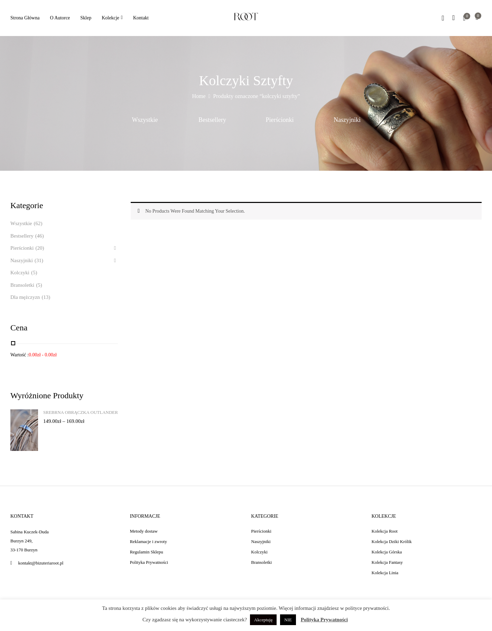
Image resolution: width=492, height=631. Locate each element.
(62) (38, 223)
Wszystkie (145, 119)
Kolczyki (19, 272)
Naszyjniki (347, 119)
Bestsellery (212, 119)
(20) (40, 248)
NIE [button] (288, 619)
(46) (39, 236)
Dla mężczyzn (25, 297)
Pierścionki (280, 119)
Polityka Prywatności (324, 619)
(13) (45, 297)
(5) (34, 272)
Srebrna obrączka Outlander (80, 412)
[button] (477, 18)
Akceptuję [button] (263, 619)
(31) (39, 260)
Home (199, 96)
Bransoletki (22, 285)
